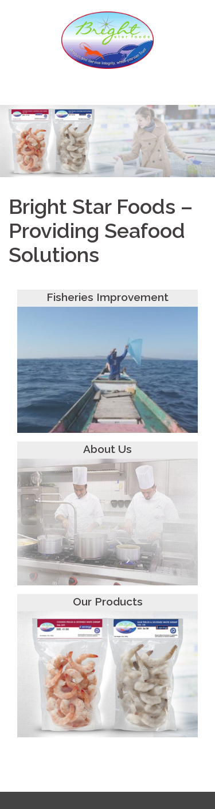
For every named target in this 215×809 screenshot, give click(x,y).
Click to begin (108, 162)
